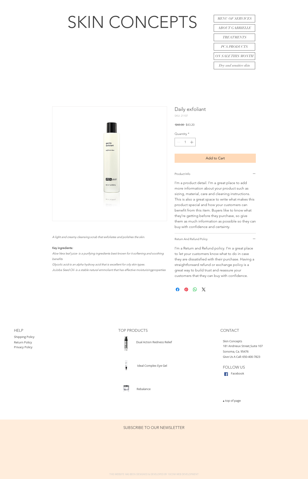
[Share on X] (203, 289)
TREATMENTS (234, 37)
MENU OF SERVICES (234, 18)
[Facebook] (267, 373)
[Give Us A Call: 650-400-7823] (259, 357)
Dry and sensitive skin (234, 65)
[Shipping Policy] (45, 337)
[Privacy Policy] (45, 347)
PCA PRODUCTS (234, 47)
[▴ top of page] (259, 401)
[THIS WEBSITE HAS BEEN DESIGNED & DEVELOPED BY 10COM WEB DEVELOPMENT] (154, 474)
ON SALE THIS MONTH (234, 56)
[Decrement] (178, 142)
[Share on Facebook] (177, 289)
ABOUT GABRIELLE (234, 28)
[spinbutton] (185, 142)
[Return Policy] (45, 342)
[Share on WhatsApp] (195, 289)
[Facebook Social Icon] (226, 374)
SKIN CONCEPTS (132, 22)
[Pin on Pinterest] (186, 289)
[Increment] (192, 142)
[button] (259, 341)
